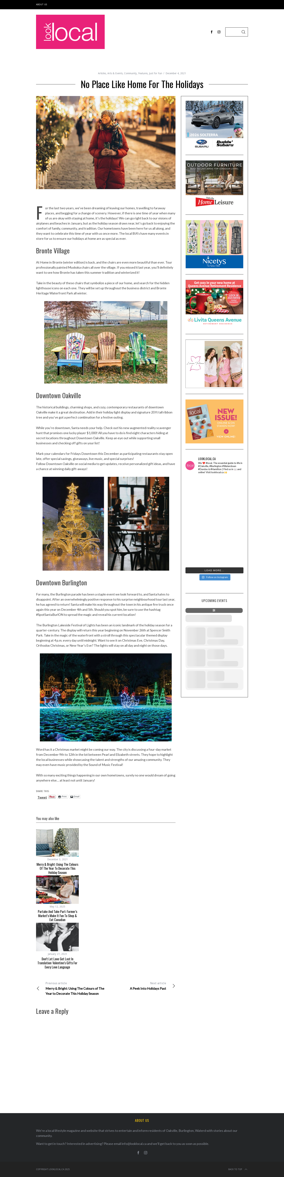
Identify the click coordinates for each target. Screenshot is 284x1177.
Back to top (238, 1169)
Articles (102, 73)
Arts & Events (115, 73)
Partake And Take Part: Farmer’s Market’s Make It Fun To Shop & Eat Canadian (57, 915)
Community (130, 73)
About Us (41, 4)
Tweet (42, 796)
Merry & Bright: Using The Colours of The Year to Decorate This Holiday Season (57, 868)
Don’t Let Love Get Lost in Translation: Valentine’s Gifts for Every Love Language (57, 962)
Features (143, 73)
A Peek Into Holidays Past (141, 985)
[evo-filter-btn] (214, 610)
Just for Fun (155, 73)
